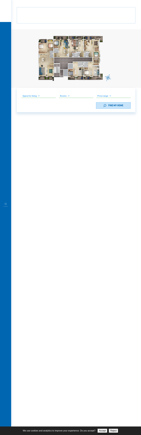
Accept (102, 431)
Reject (113, 431)
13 (5, 204)
